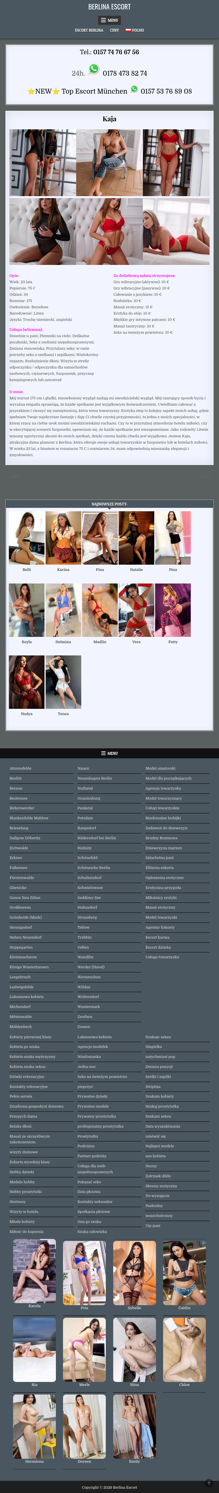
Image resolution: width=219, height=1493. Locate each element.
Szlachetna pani (159, 858)
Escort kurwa (157, 937)
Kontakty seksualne (95, 1202)
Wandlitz (86, 957)
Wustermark (89, 1007)
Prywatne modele (93, 1106)
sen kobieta (155, 1156)
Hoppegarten (21, 947)
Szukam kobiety (159, 1096)
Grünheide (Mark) (25, 917)
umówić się (155, 1136)
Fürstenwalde (21, 878)
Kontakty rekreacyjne (28, 1086)
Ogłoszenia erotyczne (164, 878)
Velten (83, 947)
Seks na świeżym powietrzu (102, 1077)
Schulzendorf (90, 878)
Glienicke (17, 888)
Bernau (16, 788)
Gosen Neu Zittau (24, 898)
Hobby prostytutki (25, 1192)
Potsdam (85, 818)
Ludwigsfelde (21, 987)
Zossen (84, 1027)
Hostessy (17, 1202)
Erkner (15, 858)
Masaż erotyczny (160, 907)
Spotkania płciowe (94, 1212)
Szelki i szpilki (158, 1077)
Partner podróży (92, 1156)
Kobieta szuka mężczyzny (32, 1057)
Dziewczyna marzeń (163, 848)
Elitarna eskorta (159, 868)
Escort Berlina (89, 30)
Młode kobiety (22, 1222)
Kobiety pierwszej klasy (30, 1037)
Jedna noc (87, 1067)
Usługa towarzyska (162, 957)
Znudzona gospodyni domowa (36, 1106)
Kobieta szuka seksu (27, 1067)
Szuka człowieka (92, 1232)
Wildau (84, 987)
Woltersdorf (88, 997)
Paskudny (154, 1206)
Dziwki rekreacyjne (26, 1077)
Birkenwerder (21, 808)
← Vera (12, 476)
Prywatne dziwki (93, 1096)
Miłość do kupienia (26, 1232)
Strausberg (87, 917)
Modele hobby (22, 1182)
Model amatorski (160, 768)
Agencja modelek (93, 1047)
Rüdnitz (85, 848)
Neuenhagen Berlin (95, 778)
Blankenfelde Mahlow (28, 818)
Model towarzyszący (163, 798)
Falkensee (18, 868)
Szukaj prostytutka (162, 1106)
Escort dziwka (158, 947)
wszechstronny (159, 1216)
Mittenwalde (20, 1017)
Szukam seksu (158, 1116)
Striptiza (153, 1086)
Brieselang (18, 828)
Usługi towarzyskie (162, 808)
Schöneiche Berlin (94, 868)
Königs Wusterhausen (28, 967)
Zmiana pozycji (159, 1067)
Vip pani (152, 1226)
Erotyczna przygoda (163, 888)
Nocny (151, 1166)
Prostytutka (88, 1136)
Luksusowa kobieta (26, 997)
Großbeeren (20, 907)
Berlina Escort (109, 6)
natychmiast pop (160, 1057)
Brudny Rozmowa (161, 838)
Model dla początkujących (168, 778)
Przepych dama (23, 1116)
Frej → (207, 476)
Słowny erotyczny (161, 1186)
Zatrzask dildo (158, 1176)
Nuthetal (85, 788)
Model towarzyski (161, 917)
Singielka (153, 1047)
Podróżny (86, 1146)
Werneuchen (89, 977)
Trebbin (85, 937)
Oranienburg (89, 798)
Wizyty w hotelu (23, 1212)
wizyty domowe (23, 1152)
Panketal (85, 808)
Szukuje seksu (158, 1037)
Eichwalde (18, 848)
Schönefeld (88, 858)
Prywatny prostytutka (97, 1116)
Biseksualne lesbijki (163, 818)
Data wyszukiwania (162, 1126)
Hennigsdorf (20, 927)
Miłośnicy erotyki (161, 898)
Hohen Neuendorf (25, 937)
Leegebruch (20, 977)
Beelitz (15, 778)
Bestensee (18, 798)
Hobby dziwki (21, 1172)
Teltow (84, 927)
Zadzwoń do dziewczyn (166, 828)
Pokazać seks (89, 1182)
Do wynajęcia (157, 1196)
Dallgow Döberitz (24, 838)
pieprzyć (85, 1086)
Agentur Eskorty (160, 927)
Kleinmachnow (23, 957)
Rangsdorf (87, 828)
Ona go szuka (89, 1222)
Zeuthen (85, 1017)
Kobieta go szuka (24, 1047)
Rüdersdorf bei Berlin (97, 838)
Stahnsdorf (87, 907)
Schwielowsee (90, 888)
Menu (113, 20)
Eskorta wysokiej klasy (29, 1162)
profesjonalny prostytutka (100, 1126)
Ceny (114, 30)
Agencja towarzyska (163, 788)
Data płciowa (89, 1192)
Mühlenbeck (20, 1027)
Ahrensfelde (20, 768)
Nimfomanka (89, 1057)
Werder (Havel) (91, 967)
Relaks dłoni (20, 1126)
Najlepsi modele (159, 1146)
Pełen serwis (20, 1096)
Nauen (83, 768)
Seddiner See (89, 898)
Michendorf (20, 1007)
